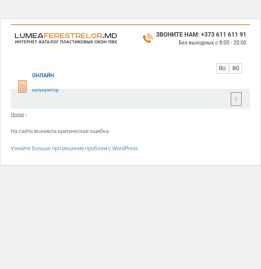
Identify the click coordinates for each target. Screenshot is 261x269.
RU (222, 68)
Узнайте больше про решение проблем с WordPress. (75, 148)
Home (17, 114)
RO (235, 68)
